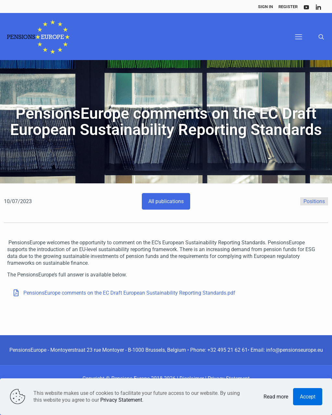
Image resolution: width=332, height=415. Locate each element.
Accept (307, 397)
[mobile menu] (298, 37)
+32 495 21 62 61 (227, 350)
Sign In (265, 6)
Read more (276, 397)
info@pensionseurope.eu (294, 350)
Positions (314, 201)
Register (288, 6)
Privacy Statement (121, 400)
